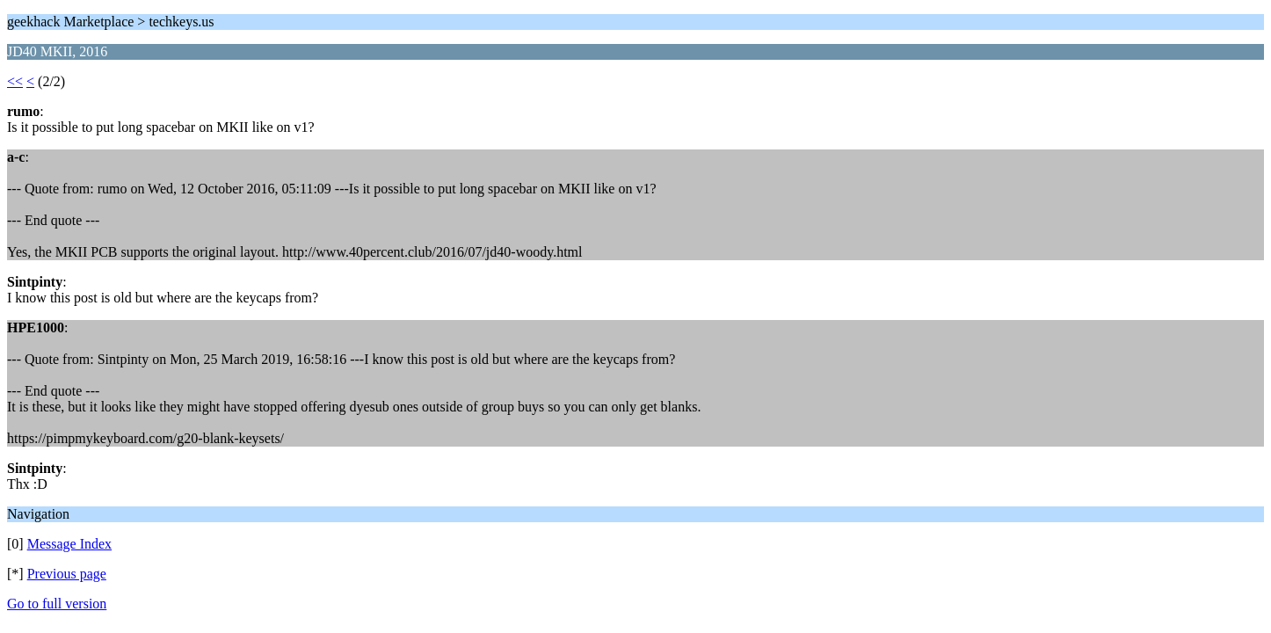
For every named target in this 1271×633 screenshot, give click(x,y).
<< (15, 81)
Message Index (69, 543)
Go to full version (56, 603)
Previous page (66, 573)
